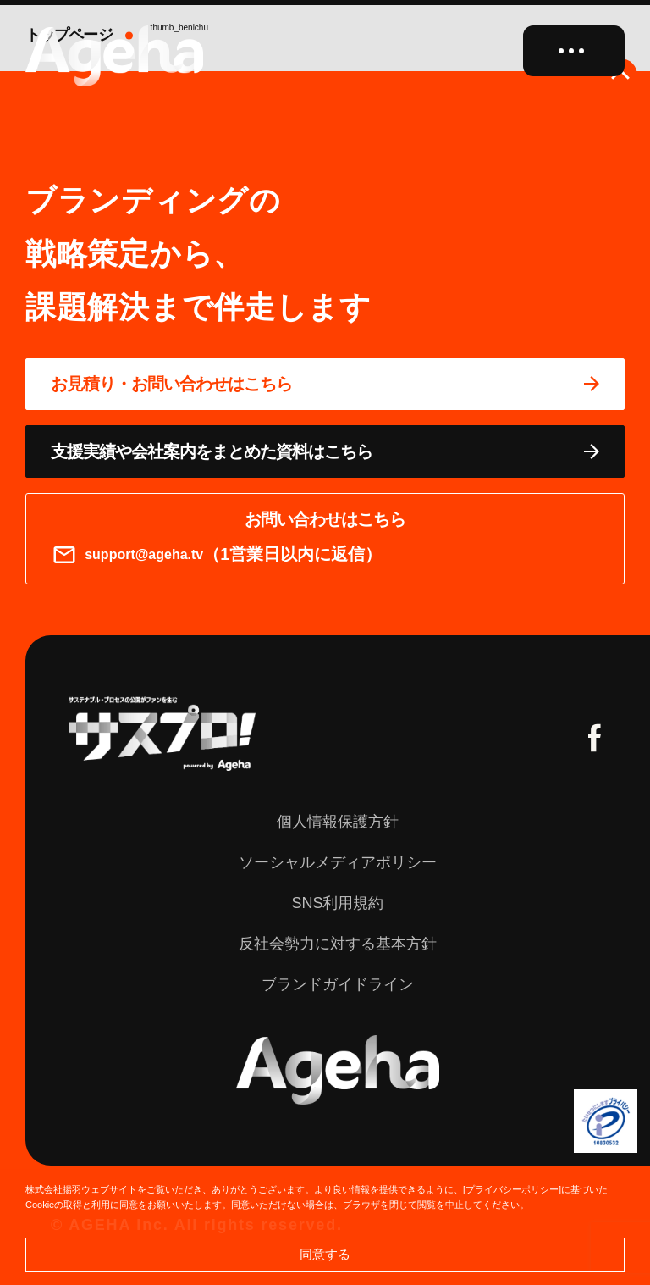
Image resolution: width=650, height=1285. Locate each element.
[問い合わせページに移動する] (325, 384)
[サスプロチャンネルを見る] (162, 733)
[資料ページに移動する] (325, 451)
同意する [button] (325, 1254)
